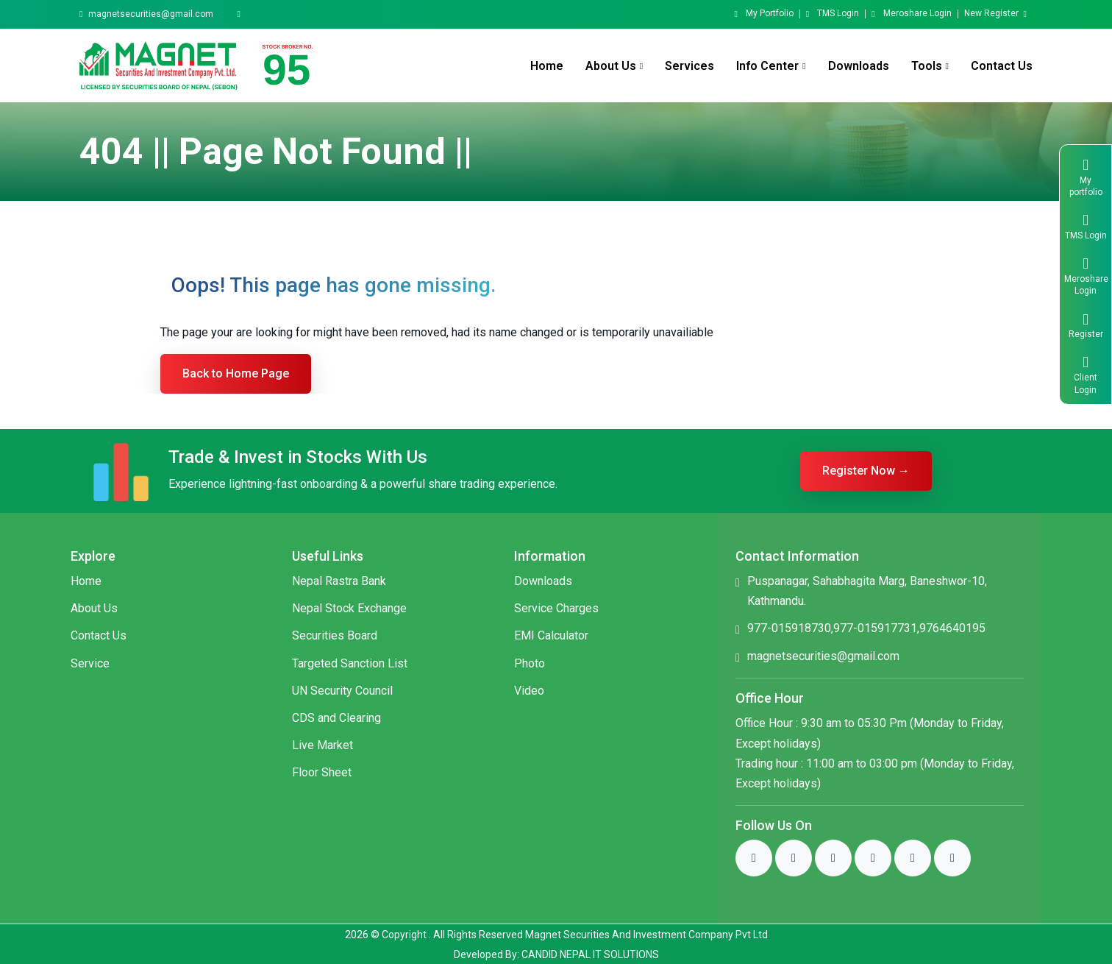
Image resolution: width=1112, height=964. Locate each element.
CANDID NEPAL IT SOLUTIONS (590, 954)
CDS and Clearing (336, 718)
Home (546, 66)
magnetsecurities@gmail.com (150, 14)
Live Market (322, 745)
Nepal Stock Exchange (349, 608)
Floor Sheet (322, 772)
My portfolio (1085, 175)
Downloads (858, 66)
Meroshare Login (911, 14)
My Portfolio (763, 14)
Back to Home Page (235, 373)
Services (689, 66)
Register (1086, 323)
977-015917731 (875, 628)
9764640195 (952, 628)
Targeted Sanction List (349, 663)
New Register (995, 14)
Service (90, 663)
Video (529, 691)
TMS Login (832, 14)
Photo (529, 663)
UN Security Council (342, 691)
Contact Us (1002, 66)
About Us (94, 608)
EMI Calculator (551, 635)
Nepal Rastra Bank (339, 581)
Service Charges (556, 608)
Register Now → (866, 471)
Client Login (1085, 373)
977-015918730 (789, 628)
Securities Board (334, 635)
